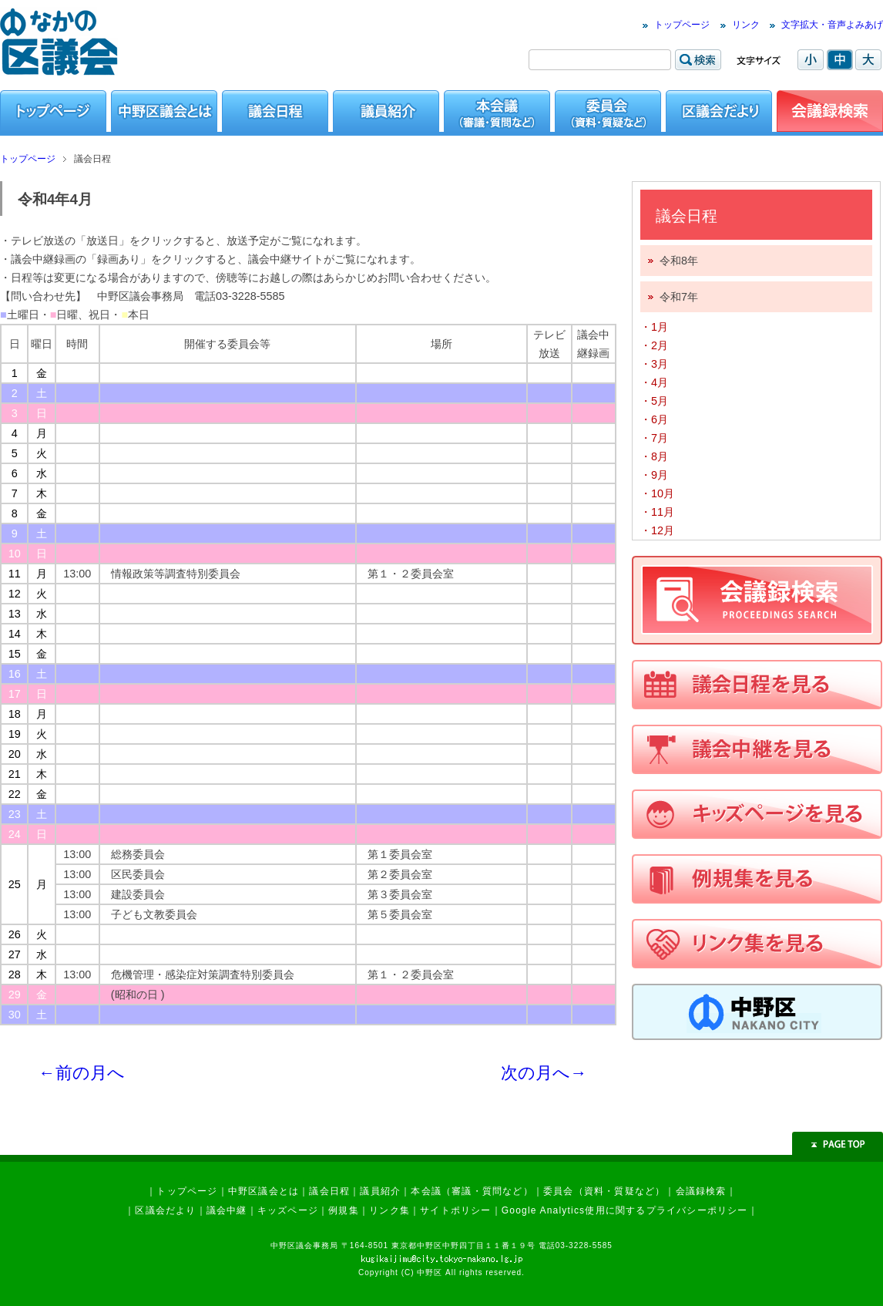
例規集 (343, 1210)
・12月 (657, 530)
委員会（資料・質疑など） (604, 1191)
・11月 (657, 512)
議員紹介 (380, 1191)
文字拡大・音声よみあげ (832, 24)
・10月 (657, 493)
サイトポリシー (455, 1210)
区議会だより (165, 1210)
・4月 (654, 382)
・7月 (654, 438)
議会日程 (329, 1191)
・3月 (654, 364)
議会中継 (226, 1210)
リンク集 (389, 1210)
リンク (746, 24)
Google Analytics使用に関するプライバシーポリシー (625, 1210)
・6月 (654, 419)
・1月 (654, 327)
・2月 (654, 345)
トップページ (682, 24)
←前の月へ (82, 1072)
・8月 (654, 456)
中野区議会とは (263, 1191)
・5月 (654, 401)
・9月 (654, 475)
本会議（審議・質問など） (471, 1191)
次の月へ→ (544, 1072)
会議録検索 (701, 1191)
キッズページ (287, 1210)
